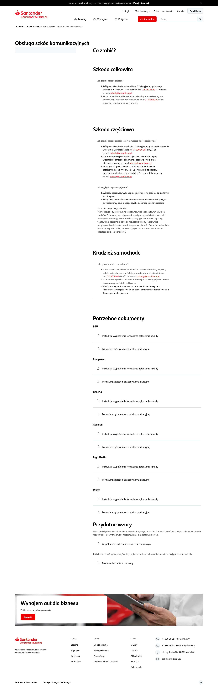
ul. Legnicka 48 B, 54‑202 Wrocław (178, 652)
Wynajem (100, 19)
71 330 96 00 (149, 89)
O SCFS (134, 650)
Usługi (126, 11)
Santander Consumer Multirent (28, 26)
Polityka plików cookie (26, 682)
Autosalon (147, 19)
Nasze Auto (99, 655)
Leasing (80, 19)
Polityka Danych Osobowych (57, 682)
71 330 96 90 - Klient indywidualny (178, 645)
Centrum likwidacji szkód (106, 661)
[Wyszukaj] (200, 19)
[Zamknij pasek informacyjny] (201, 3)
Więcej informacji (141, 3)
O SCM (134, 644)
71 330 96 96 (151, 99)
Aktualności (167, 11)
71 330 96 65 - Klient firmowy (176, 638)
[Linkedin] (201, 682)
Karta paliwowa (101, 650)
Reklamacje (136, 667)
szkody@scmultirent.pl (121, 92)
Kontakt (180, 11)
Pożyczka (121, 19)
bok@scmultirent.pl (171, 658)
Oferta (73, 638)
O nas (156, 11)
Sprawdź (28, 616)
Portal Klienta (195, 10)
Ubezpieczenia (101, 644)
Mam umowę (141, 11)
